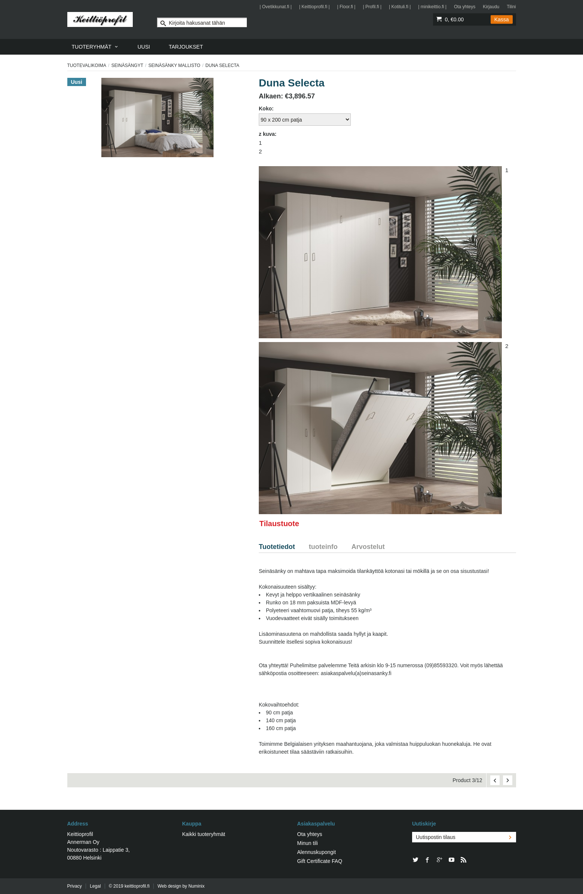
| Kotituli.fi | (400, 6)
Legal (95, 886)
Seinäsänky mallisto (174, 65)
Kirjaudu (491, 6)
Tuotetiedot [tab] (277, 546)
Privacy (74, 886)
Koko (265, 109)
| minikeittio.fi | (432, 6)
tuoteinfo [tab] (323, 546)
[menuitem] (95, 47)
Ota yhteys (464, 6)
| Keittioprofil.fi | (314, 6)
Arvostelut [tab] (368, 546)
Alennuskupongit (316, 852)
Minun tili (307, 843)
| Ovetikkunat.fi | (276, 6)
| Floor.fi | (346, 6)
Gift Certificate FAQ (320, 861)
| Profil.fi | (372, 6)
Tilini (511, 6)
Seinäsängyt (127, 65)
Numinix (196, 886)
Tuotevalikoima (86, 65)
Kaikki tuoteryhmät (203, 834)
